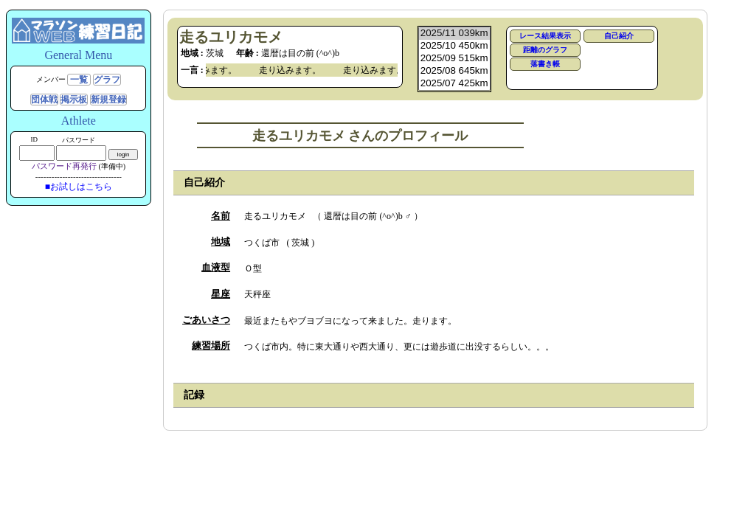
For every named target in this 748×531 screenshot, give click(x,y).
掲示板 (73, 99)
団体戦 (44, 99)
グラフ (107, 79)
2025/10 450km (454, 46)
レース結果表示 (545, 36)
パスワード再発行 (64, 166)
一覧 (79, 79)
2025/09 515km (454, 58)
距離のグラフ (545, 50)
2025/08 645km (454, 71)
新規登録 (108, 99)
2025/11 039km (454, 33)
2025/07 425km (454, 83)
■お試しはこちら (78, 186)
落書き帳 (545, 64)
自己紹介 (619, 36)
